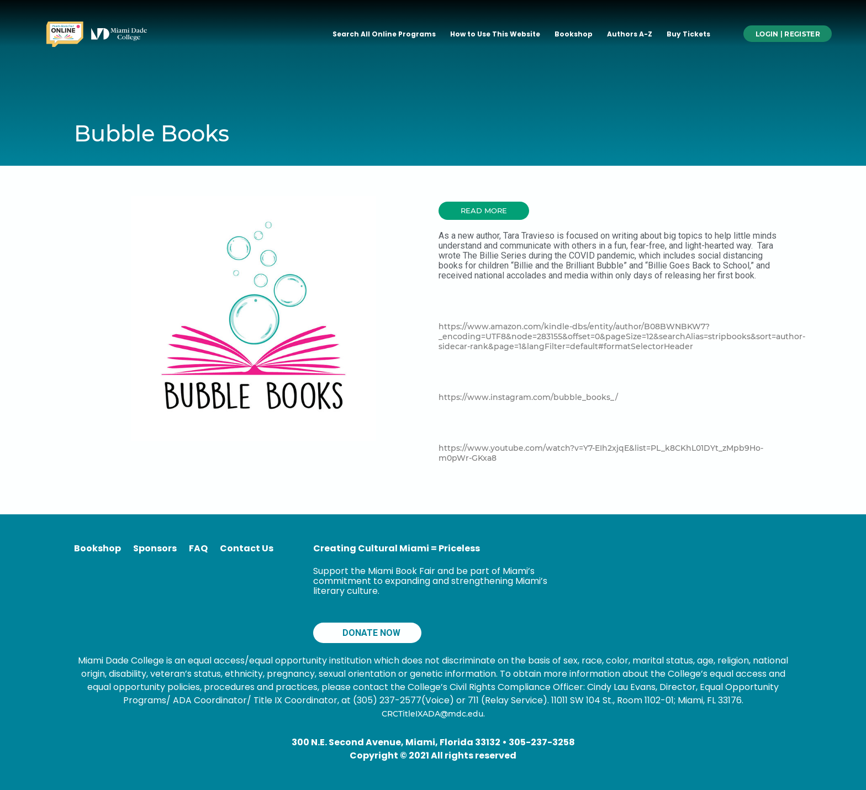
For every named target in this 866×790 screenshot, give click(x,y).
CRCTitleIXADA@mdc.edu (432, 714)
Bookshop (574, 34)
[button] (484, 211)
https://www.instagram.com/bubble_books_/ (528, 397)
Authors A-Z (629, 34)
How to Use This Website (495, 34)
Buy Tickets (688, 34)
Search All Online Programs (384, 34)
